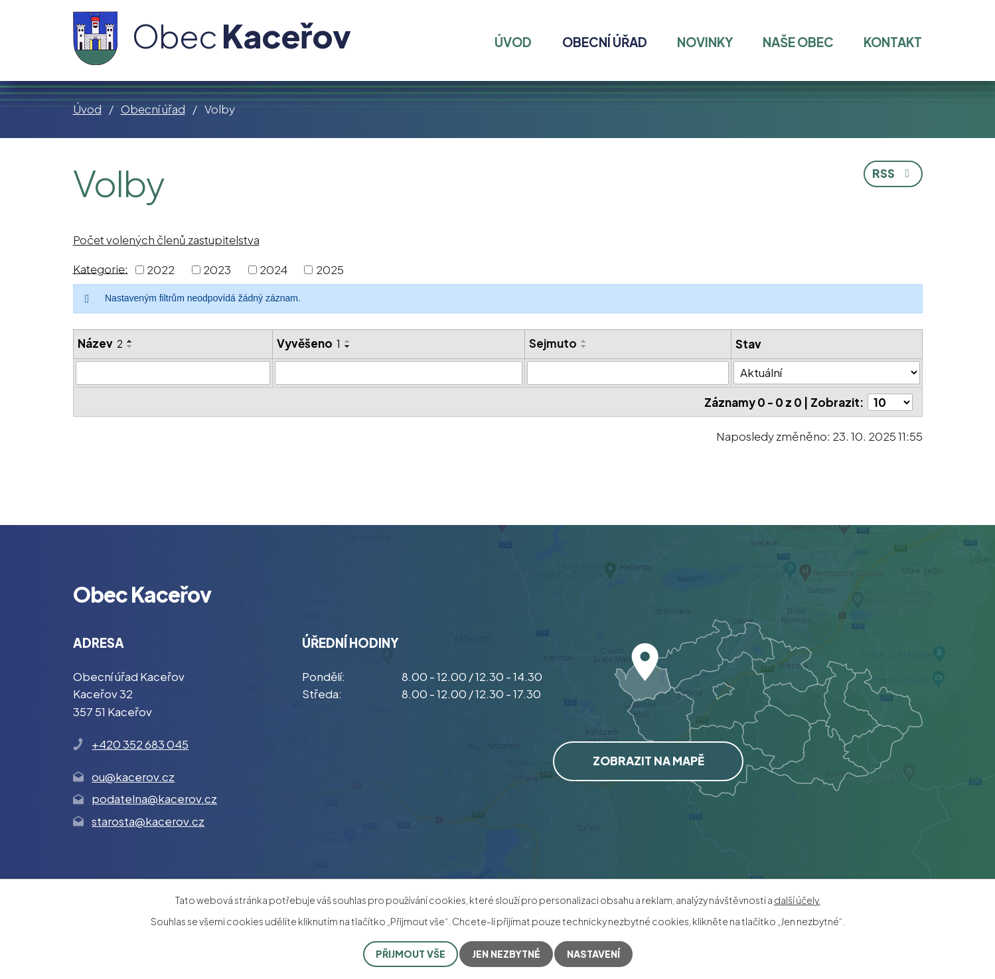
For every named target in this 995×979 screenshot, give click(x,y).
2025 (330, 269)
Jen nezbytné (506, 954)
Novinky (705, 42)
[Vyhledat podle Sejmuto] (628, 373)
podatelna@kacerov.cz (154, 798)
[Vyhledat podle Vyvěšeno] (398, 373)
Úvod (87, 109)
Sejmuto (553, 343)
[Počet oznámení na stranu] (890, 402)
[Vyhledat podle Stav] (826, 372)
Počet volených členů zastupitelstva (166, 239)
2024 (273, 269)
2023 (217, 269)
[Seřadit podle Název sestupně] (130, 346)
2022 (161, 269)
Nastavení (593, 954)
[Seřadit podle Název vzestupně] (130, 341)
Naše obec (798, 42)
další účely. (797, 900)
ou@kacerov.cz (133, 776)
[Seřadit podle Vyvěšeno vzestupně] (348, 341)
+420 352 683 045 (140, 744)
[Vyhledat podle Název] (173, 373)
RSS (893, 173)
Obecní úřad (153, 109)
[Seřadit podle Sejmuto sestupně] (584, 346)
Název (100, 343)
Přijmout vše (410, 954)
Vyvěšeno (309, 343)
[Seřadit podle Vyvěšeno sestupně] (348, 346)
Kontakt (893, 42)
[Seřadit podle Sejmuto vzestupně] (584, 341)
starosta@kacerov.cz (148, 821)
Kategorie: (100, 268)
